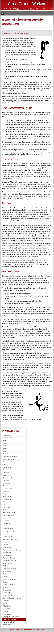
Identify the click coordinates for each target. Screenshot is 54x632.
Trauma (5, 611)
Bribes (5, 451)
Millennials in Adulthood (10, 539)
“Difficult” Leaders (8, 486)
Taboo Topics (7, 606)
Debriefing (6, 480)
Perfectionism (7, 552)
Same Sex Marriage (9, 579)
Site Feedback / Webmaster (34, 630)
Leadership (6, 520)
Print (3, 28)
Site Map (19, 630)
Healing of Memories (9, 531)
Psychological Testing (9, 560)
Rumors (5, 576)
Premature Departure (9, 558)
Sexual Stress (7, 595)
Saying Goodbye (8, 584)
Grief (4, 504)
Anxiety (5, 443)
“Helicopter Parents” (9, 512)
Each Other (6, 491)
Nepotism (6, 544)
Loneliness (6, 523)
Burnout (5, 454)
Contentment (7, 470)
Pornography (7, 555)
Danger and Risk (8, 478)
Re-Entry (5, 566)
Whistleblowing (7, 625)
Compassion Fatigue (9, 462)
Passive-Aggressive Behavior (12, 550)
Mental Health (7, 536)
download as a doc (23, 33)
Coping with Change (9, 459)
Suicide (5, 603)
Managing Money (8, 528)
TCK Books (6, 609)
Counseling (6, 472)
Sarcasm (5, 582)
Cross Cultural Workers (27, 4)
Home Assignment (8, 515)
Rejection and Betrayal (10, 568)
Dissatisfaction (7, 488)
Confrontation (7, 467)
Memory (5, 534)
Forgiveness (7, 499)
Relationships (7, 571)
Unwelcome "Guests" (9, 619)
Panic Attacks (7, 547)
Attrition (5, 446)
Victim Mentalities (8, 622)
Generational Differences (11, 502)
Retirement (6, 574)
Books (5, 448)
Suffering (6, 601)
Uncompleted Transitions (11, 617)
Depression (6, 483)
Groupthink (6, 507)
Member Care (7, 526)
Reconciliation (7, 563)
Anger (5, 440)
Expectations (7, 496)
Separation (6, 587)
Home (12, 630)
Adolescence (7, 435)
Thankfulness (7, 614)
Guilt (4, 510)
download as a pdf (10, 33)
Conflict (5, 464)
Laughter (5, 518)
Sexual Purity (7, 592)
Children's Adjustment (10, 456)
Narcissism (6, 542)
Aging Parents (7, 438)
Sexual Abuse (7, 590)
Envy (4, 494)
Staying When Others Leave (12, 598)
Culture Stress (7, 475)
